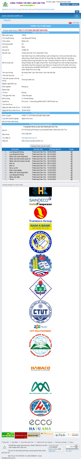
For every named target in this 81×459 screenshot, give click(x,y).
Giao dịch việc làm (27, 442)
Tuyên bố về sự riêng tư (44, 442)
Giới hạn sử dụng (60, 442)
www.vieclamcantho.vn (12, 16)
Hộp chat (52, 451)
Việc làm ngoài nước (28, 9)
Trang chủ (7, 20)
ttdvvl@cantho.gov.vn (29, 138)
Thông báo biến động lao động (45, 9)
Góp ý (71, 442)
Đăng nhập (65, 4)
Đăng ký (75, 4)
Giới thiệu (15, 442)
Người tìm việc (6, 9)
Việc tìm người (16, 9)
